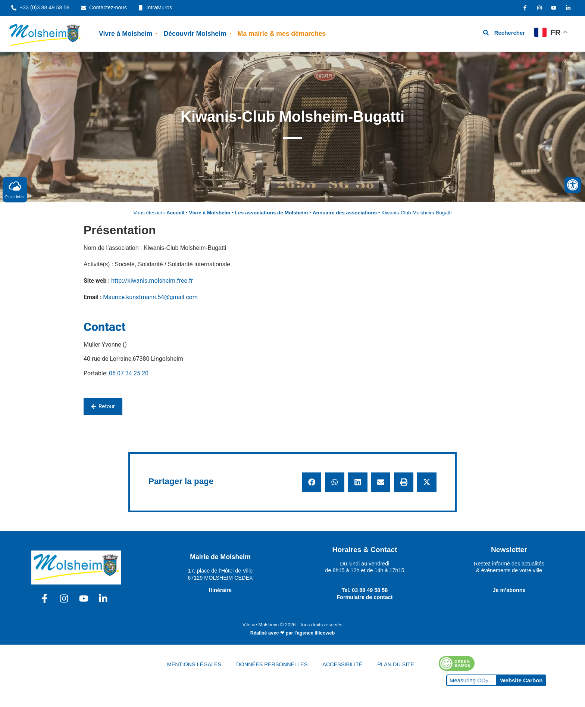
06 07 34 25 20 (128, 373)
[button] (311, 482)
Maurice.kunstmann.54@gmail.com (150, 297)
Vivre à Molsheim (125, 33)
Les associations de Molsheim (271, 212)
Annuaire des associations (345, 212)
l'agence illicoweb (314, 633)
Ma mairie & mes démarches (282, 33)
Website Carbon (521, 680)
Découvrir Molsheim (194, 33)
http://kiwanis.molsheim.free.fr (152, 280)
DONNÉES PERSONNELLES (271, 664)
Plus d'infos (15, 189)
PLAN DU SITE (396, 664)
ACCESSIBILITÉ (342, 664)
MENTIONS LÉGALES (194, 664)
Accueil (175, 212)
